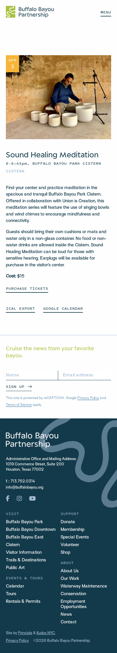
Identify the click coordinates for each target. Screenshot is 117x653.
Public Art (15, 568)
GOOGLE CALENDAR (63, 308)
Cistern (15, 171)
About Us (69, 571)
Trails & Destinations (26, 560)
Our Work (70, 579)
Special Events (75, 537)
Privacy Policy (88, 398)
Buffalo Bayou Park (24, 522)
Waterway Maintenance (84, 586)
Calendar (15, 586)
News (66, 614)
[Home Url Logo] (30, 12)
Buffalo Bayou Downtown (31, 530)
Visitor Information (24, 553)
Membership (72, 530)
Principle (25, 633)
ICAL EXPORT (20, 308)
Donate (68, 522)
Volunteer (70, 545)
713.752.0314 (23, 481)
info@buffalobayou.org (24, 487)
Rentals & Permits (23, 602)
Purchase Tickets (27, 288)
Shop (65, 553)
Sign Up (15, 386)
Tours (11, 594)
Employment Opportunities (73, 604)
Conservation (73, 594)
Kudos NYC (45, 633)
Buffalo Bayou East (25, 537)
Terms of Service (19, 405)
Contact (68, 622)
